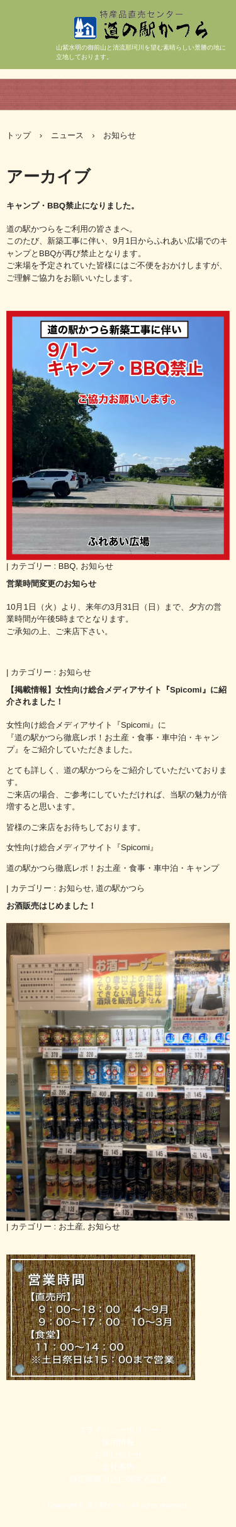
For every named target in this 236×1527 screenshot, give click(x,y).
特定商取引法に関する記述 (118, 1479)
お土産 (71, 1226)
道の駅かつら (160, 52)
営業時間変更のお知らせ (51, 583)
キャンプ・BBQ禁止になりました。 (72, 205)
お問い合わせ (118, 1454)
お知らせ (97, 566)
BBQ (67, 566)
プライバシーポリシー (118, 1430)
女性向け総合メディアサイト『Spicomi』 (82, 847)
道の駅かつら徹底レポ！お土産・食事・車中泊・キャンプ (112, 868)
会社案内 (118, 1466)
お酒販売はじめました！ (51, 905)
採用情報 (118, 1442)
